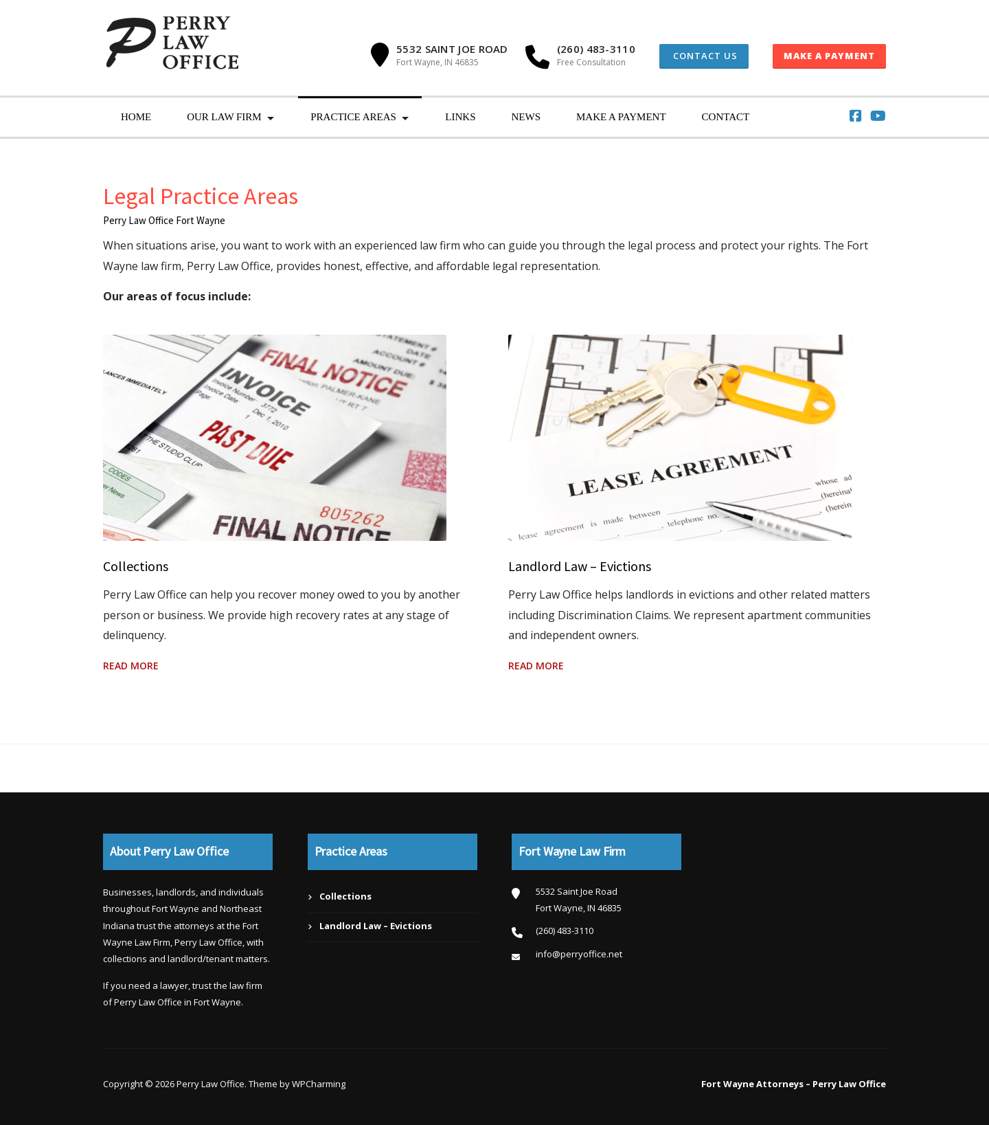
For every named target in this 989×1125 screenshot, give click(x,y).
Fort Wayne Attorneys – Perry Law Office (793, 1084)
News (526, 116)
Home (136, 116)
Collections (135, 566)
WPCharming (318, 1084)
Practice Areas (353, 116)
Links (460, 116)
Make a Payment (829, 55)
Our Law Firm (224, 116)
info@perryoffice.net (579, 954)
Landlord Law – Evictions (579, 566)
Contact (726, 116)
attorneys (194, 926)
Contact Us (704, 55)
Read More (131, 665)
